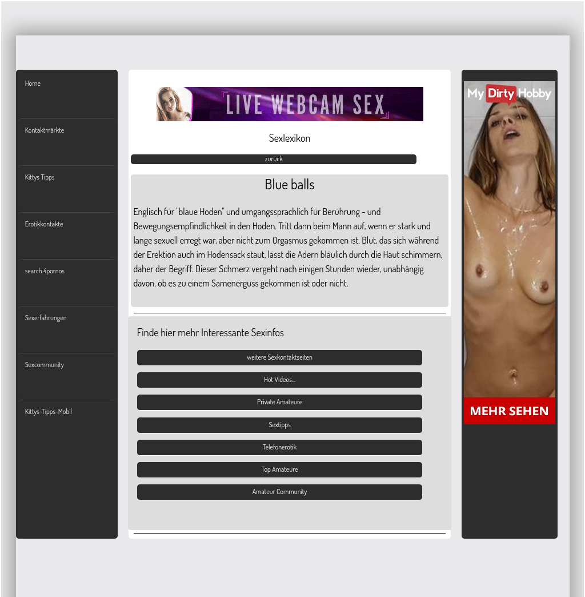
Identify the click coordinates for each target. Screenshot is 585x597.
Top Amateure (280, 469)
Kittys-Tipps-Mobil (48, 411)
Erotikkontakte (44, 224)
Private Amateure (279, 401)
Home (33, 83)
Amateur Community (280, 491)
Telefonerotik (279, 447)
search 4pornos (45, 270)
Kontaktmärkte (44, 130)
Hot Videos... (279, 379)
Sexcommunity (44, 364)
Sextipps (279, 424)
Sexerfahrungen (46, 317)
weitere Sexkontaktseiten (279, 357)
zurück (274, 158)
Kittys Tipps (40, 177)
